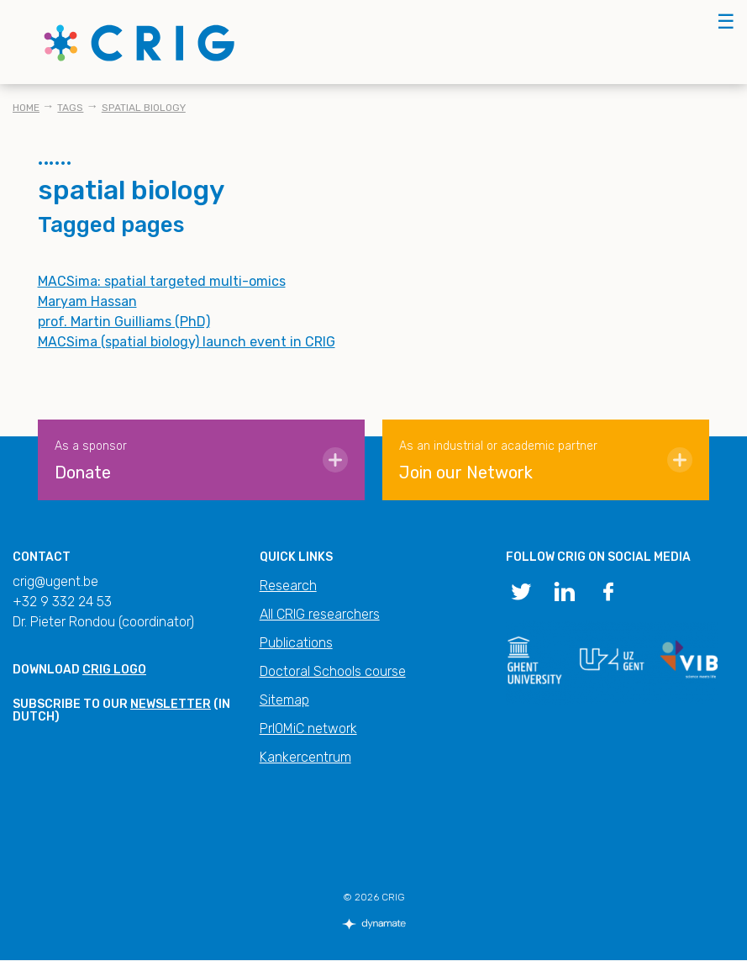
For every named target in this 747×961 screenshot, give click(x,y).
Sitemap (284, 700)
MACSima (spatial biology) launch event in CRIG (186, 342)
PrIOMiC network (308, 729)
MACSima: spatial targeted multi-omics (162, 281)
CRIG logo (114, 670)
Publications (296, 643)
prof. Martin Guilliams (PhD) (124, 322)
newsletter (170, 704)
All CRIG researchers (320, 614)
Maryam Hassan (87, 301)
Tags (70, 108)
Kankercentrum (305, 757)
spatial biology (144, 108)
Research (288, 586)
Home (26, 108)
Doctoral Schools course (333, 671)
